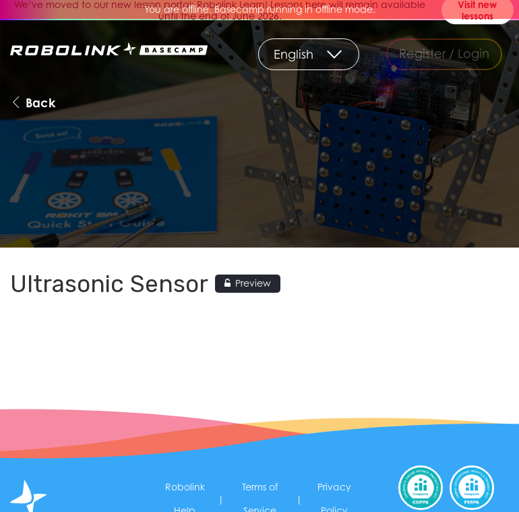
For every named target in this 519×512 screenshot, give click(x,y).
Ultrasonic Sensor (109, 284)
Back (32, 102)
